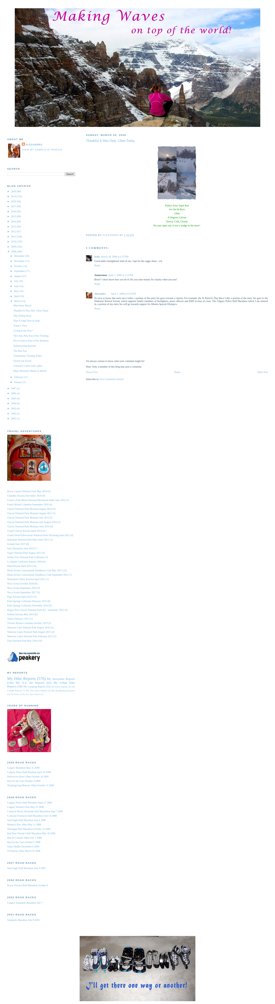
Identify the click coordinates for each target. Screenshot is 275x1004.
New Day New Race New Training (31, 335)
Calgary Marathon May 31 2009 (23, 767)
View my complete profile (42, 149)
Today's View (20, 325)
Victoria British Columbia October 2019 (27, 623)
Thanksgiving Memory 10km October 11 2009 (30, 785)
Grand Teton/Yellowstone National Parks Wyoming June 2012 (38, 535)
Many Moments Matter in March (30, 370)
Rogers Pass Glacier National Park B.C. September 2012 (35, 610)
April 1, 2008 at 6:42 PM (123, 293)
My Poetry (14, 694)
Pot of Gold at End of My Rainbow (31, 340)
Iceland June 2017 (16, 544)
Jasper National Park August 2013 (24, 552)
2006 (14, 393)
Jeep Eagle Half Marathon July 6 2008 (26, 820)
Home (177, 372)
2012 (14, 231)
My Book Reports (59, 687)
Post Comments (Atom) (112, 379)
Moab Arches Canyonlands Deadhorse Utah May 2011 (34, 570)
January (18, 382)
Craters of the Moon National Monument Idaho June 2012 (36, 500)
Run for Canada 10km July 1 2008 (24, 837)
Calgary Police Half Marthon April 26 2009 (29, 772)
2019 (14, 196)
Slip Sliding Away (23, 315)
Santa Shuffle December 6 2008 (23, 846)
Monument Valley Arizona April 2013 (26, 579)
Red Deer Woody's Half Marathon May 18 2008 (31, 833)
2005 (14, 398)
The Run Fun (20, 350)
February (19, 377)
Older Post (262, 372)
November (19, 261)
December (19, 256)
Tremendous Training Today (28, 355)
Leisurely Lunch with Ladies (28, 365)
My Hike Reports (21, 678)
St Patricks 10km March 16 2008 (23, 850)
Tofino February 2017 (18, 618)
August (18, 276)
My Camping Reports (35, 686)
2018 (14, 201)
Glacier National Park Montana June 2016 (28, 526)
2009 (14, 246)
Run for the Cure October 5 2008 (23, 842)
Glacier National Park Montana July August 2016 (32, 522)
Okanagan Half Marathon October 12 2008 (28, 829)
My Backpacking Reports (63, 690)
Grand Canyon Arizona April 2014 (24, 530)
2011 (14, 236)
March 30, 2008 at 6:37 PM (114, 256)
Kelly (97, 256)
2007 (14, 388)
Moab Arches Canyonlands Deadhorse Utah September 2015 (37, 574)
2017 (14, 206)
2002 (14, 413)
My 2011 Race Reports (31, 694)
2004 (14, 403)
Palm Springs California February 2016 (27, 601)
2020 (14, 191)
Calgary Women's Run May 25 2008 (25, 807)
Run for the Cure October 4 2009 (23, 781)
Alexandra (100, 293)
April (17, 296)
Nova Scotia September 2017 (21, 592)
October (18, 266)
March (17, 301)
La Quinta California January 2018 (24, 561)
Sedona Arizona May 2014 (20, 614)
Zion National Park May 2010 (22, 640)
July (16, 281)
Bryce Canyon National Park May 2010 (27, 491)
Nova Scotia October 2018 (20, 583)
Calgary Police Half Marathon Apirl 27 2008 (29, 802)
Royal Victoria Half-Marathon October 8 (27, 885)
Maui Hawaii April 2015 (19, 566)
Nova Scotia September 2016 (21, 588)
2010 (14, 241)
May (16, 291)
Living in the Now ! (23, 330)
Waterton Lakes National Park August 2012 (29, 631)
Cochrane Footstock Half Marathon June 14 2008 (32, 815)
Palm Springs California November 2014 (27, 605)
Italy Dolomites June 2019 (20, 548)
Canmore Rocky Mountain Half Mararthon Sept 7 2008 (35, 811)
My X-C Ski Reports (30, 682)
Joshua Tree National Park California (25, 557)
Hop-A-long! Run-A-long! (27, 320)
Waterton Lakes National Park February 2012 (30, 636)
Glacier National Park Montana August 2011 (29, 513)
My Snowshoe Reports (61, 679)
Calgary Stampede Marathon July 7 (25, 902)
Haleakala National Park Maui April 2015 (28, 539)
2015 (14, 216)
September (19, 271)
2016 (14, 211)
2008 (14, 251)
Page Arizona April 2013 (19, 596)
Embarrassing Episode (25, 345)
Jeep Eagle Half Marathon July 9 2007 (26, 868)
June (16, 286)
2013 (14, 226)
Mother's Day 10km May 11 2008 (24, 824)
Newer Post (92, 372)
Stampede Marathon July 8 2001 (23, 920)
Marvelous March (22, 305)
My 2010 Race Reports (36, 690)
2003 (14, 408)
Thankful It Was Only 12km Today (31, 310)
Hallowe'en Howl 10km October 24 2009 (28, 776)
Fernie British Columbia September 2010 (28, 504)
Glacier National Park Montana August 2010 (29, 508)
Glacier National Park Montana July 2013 (28, 517)
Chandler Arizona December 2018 (24, 495)
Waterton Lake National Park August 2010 (28, 627)
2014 (14, 221)
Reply (97, 265)
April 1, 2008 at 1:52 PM (120, 275)
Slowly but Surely (23, 360)
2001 (14, 418)
